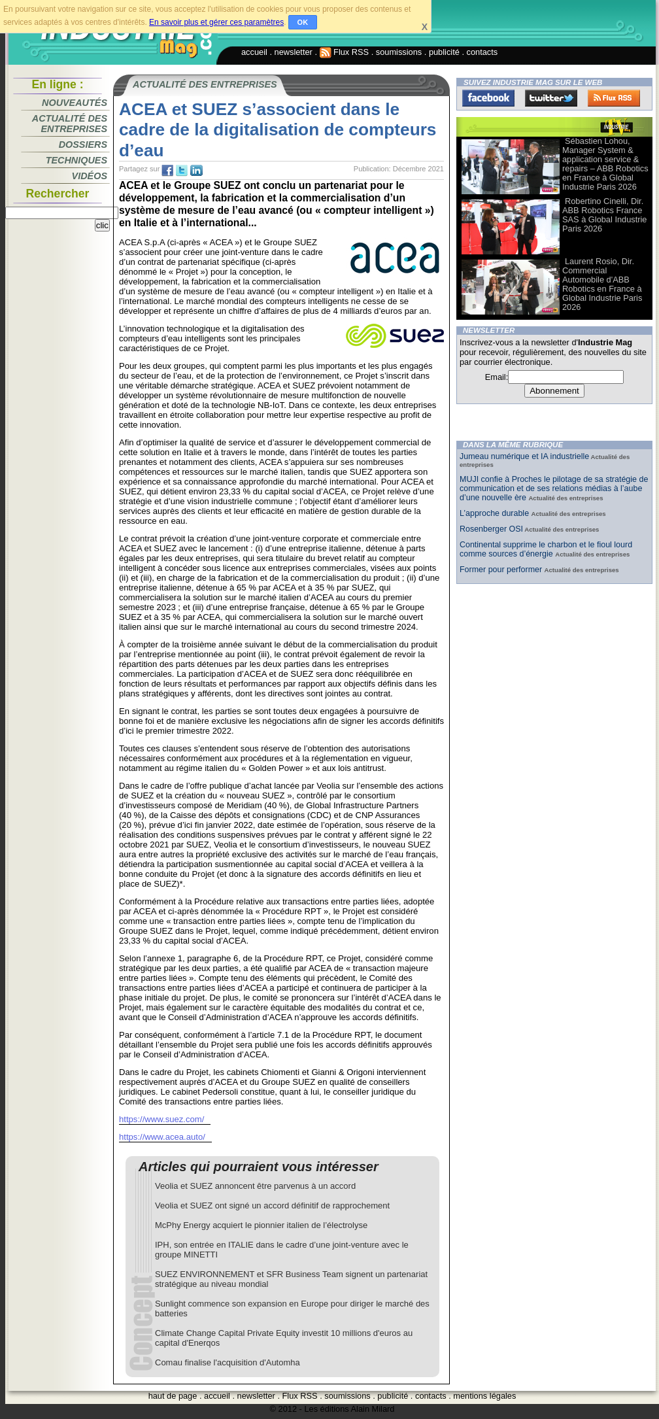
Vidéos (89, 176)
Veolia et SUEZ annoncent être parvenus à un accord (255, 1186)
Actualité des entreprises (69, 123)
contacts (482, 52)
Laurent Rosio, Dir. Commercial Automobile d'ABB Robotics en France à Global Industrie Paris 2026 (602, 284)
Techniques (76, 160)
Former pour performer (502, 569)
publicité (444, 52)
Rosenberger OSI (491, 529)
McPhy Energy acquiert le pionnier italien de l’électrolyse (261, 1225)
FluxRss (614, 98)
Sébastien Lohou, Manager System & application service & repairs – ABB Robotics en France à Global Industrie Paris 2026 (605, 164)
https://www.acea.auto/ (162, 1137)
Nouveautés (74, 102)
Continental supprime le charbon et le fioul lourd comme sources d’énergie (546, 549)
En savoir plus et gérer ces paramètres (216, 22)
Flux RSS (344, 52)
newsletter (294, 52)
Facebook (488, 98)
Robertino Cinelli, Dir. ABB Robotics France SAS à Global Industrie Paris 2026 (604, 214)
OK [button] (303, 22)
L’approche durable (496, 513)
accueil (254, 52)
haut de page (172, 1396)
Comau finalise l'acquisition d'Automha (227, 1362)
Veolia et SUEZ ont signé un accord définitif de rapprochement (272, 1205)
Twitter (551, 98)
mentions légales (484, 1396)
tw (181, 170)
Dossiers (83, 144)
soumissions (399, 52)
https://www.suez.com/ (161, 1119)
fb (167, 170)
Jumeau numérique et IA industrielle (524, 456)
